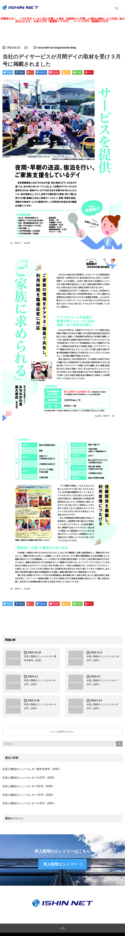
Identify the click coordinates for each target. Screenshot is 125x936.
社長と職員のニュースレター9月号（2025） (28, 784)
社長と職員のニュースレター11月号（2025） (29, 776)
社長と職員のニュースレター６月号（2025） (29, 802)
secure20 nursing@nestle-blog (56, 46)
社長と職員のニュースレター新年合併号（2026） (31, 767)
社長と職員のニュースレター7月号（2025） (28, 793)
